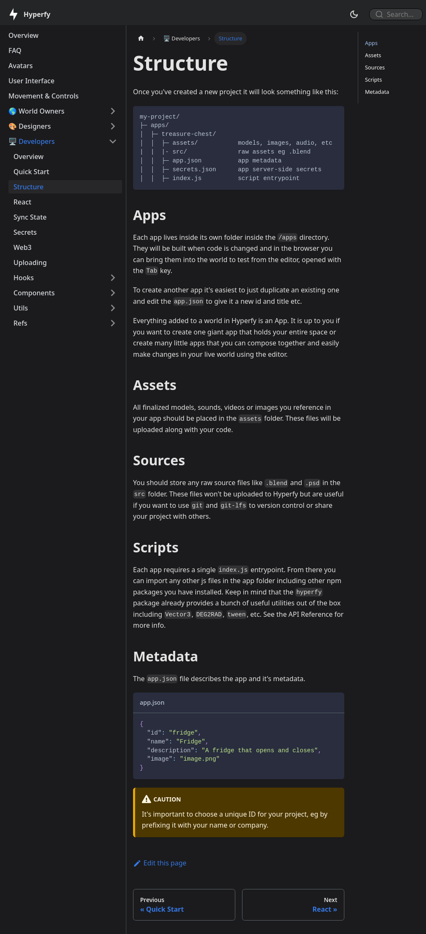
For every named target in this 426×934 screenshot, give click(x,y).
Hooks (23, 277)
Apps (371, 43)
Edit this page (159, 863)
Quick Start (31, 171)
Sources (375, 67)
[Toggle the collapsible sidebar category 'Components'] (113, 293)
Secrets (25, 232)
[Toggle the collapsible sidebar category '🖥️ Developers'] (113, 141)
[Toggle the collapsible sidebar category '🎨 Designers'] (113, 126)
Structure (28, 186)
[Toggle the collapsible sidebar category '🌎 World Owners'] (113, 111)
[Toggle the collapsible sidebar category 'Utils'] (113, 308)
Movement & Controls (43, 96)
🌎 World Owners (36, 111)
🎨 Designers (29, 126)
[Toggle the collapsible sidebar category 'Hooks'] (113, 277)
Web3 (22, 247)
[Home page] (141, 38)
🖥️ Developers (31, 141)
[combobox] (392, 14)
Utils (20, 308)
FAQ (14, 50)
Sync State (30, 217)
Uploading (30, 262)
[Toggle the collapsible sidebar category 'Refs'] (113, 323)
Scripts (373, 79)
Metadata (377, 92)
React (22, 202)
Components (34, 292)
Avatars (20, 65)
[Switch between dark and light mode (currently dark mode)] (354, 14)
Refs (20, 323)
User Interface (31, 80)
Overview (23, 35)
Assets (373, 55)
